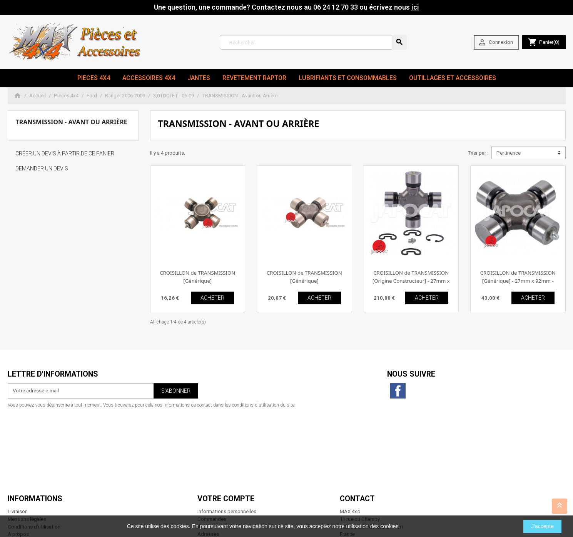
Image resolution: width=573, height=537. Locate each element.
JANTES (198, 78)
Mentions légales (27, 440)
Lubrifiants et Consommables (348, 78)
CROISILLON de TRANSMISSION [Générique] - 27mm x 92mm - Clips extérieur (518, 281)
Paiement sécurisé (28, 463)
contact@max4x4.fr (382, 494)
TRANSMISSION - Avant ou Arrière (71, 122)
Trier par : (478, 153)
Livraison (18, 433)
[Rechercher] (313, 42)
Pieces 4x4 (93, 78)
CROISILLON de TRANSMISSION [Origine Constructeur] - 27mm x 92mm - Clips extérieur (411, 281)
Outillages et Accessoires (452, 78)
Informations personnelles (226, 433)
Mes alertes (210, 471)
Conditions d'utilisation (34, 448)
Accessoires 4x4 (148, 78)
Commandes (211, 440)
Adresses (208, 456)
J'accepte (542, 526)
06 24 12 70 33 (388, 501)
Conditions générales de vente (42, 471)
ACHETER (212, 298)
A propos (18, 456)
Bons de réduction (218, 463)
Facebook (398, 391)
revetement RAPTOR (254, 78)
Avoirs (204, 448)
